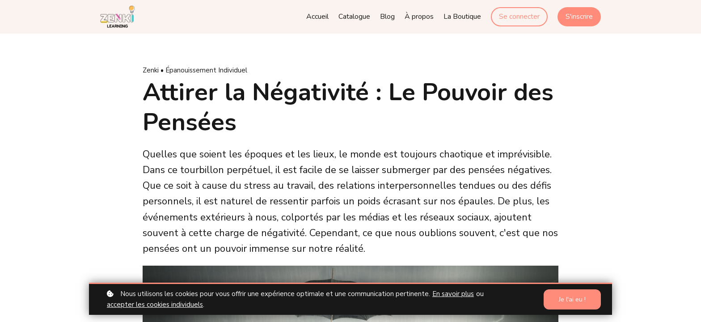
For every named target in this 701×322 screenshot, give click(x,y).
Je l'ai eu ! (572, 299)
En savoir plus (453, 293)
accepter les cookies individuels (155, 304)
